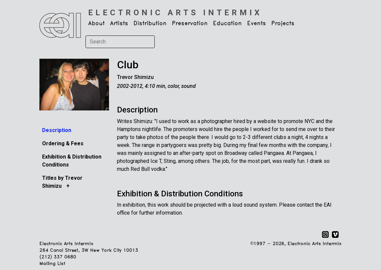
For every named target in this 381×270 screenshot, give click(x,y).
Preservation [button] (190, 23)
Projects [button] (283, 23)
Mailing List (52, 264)
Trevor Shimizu (135, 77)
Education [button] (227, 23)
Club (127, 65)
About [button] (96, 23)
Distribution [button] (150, 23)
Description (56, 130)
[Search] (120, 41)
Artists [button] (119, 23)
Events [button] (256, 23)
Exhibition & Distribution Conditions (180, 193)
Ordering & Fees (62, 143)
